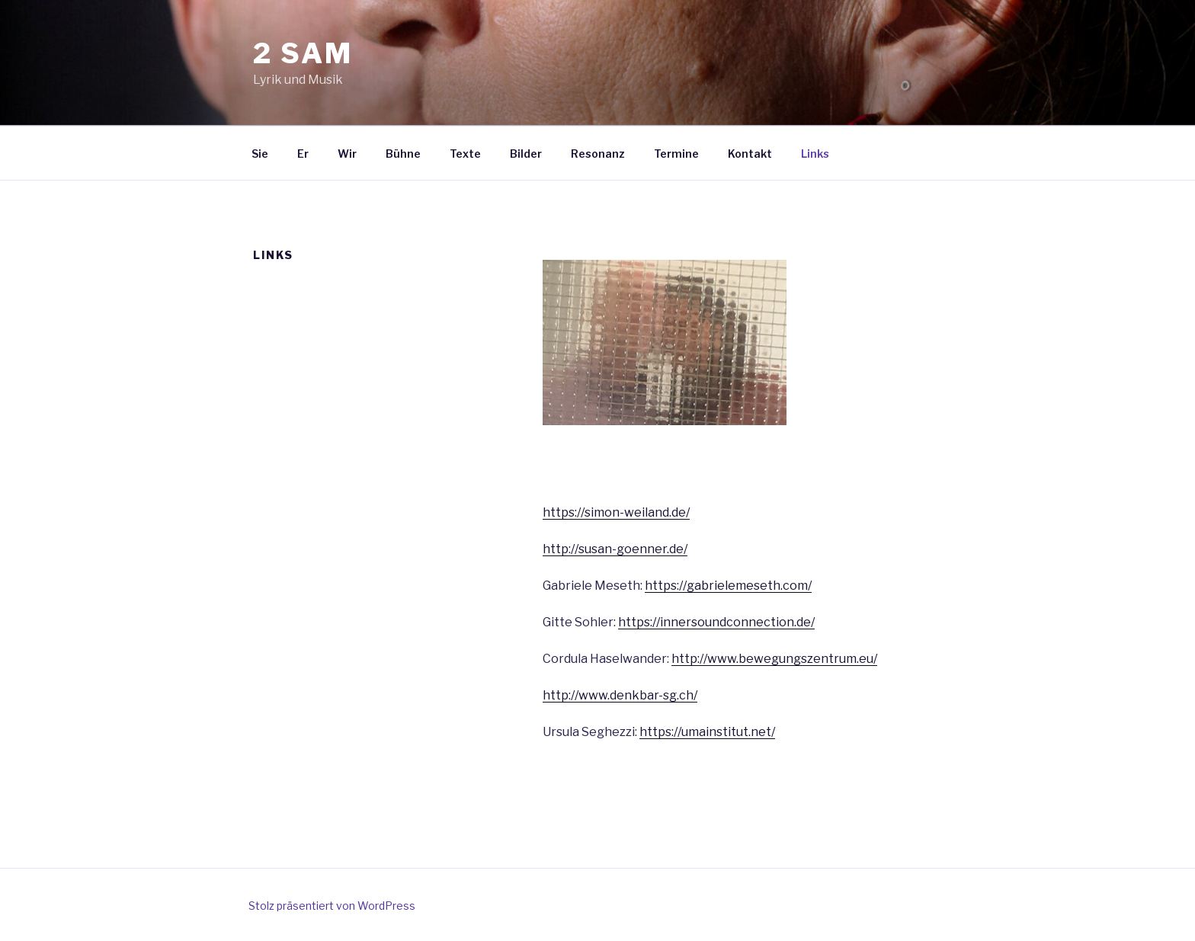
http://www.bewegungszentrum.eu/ (774, 658)
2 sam (302, 53)
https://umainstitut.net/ (707, 732)
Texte (465, 153)
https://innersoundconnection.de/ (716, 622)
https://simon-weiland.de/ (616, 512)
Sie (259, 153)
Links (815, 153)
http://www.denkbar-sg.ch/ (620, 695)
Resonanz (598, 153)
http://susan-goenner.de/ (615, 549)
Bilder (526, 153)
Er (303, 153)
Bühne (403, 153)
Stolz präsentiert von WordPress (331, 905)
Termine (676, 153)
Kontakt (750, 153)
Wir (347, 153)
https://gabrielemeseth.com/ (728, 585)
